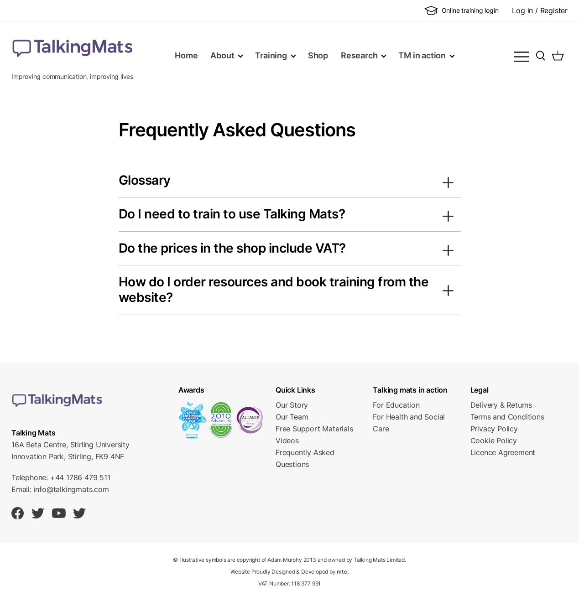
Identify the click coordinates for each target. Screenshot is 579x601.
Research (359, 55)
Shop (318, 55)
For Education (396, 404)
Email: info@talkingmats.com (60, 489)
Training (271, 55)
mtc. (342, 571)
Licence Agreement (503, 452)
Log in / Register (540, 10)
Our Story (292, 404)
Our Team (292, 416)
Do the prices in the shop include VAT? (232, 248)
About (222, 55)
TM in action (422, 55)
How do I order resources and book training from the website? (274, 290)
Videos (287, 440)
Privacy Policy (494, 428)
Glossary (145, 180)
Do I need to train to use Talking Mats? (232, 214)
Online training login (461, 10)
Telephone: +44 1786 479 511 (60, 477)
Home (186, 55)
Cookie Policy (493, 440)
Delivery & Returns (501, 404)
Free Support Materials (314, 428)
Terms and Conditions (507, 416)
